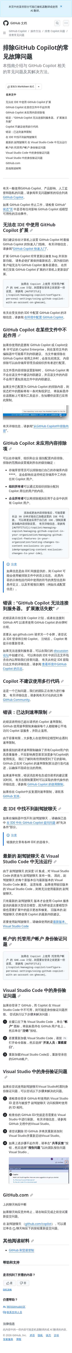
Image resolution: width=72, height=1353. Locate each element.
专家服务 (8, 1339)
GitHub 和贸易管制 (21, 1250)
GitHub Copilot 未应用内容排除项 (35, 446)
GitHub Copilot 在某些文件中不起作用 (35, 332)
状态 (48, 1335)
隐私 (40, 1335)
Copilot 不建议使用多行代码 (33, 681)
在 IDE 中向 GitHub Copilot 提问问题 (31, 823)
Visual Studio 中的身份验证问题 (35, 1073)
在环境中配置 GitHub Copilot (43, 317)
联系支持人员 (12, 1312)
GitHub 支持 (11, 796)
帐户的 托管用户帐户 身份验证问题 (35, 941)
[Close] (61, 6)
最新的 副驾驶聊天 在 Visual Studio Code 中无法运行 (31, 859)
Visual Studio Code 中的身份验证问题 (34, 993)
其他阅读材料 (18, 1241)
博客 (18, 1339)
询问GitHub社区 (14, 1306)
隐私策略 (7, 1289)
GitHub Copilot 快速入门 (29, 249)
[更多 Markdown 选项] (39, 87)
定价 (56, 1335)
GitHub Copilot (18, 31)
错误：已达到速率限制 (27, 712)
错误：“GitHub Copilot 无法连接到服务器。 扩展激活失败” (36, 605)
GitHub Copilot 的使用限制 (45, 784)
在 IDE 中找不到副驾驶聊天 (32, 808)
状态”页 (8, 209)
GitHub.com (18, 1195)
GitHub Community (16, 700)
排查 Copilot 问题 (55, 31)
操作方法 (36, 31)
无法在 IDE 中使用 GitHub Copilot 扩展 (29, 227)
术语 (32, 1335)
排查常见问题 (16, 35)
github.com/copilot (38, 1224)
